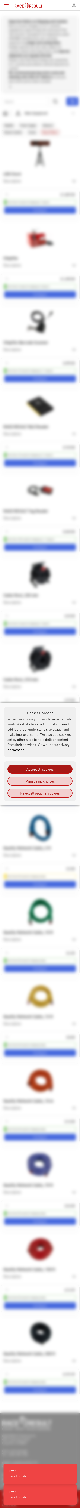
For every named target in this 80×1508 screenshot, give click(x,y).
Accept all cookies (40, 769)
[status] (40, 1494)
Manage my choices (40, 781)
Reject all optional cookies (40, 793)
